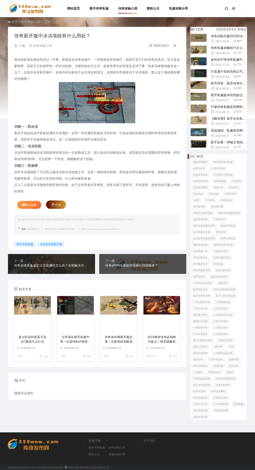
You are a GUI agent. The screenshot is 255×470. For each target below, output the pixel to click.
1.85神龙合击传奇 (202, 283)
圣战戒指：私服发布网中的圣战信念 (229, 130)
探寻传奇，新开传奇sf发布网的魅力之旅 (229, 83)
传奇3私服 (226, 200)
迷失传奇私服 (228, 225)
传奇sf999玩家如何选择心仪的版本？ (131, 265)
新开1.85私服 (228, 238)
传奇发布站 (199, 206)
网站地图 (71, 467)
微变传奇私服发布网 (204, 225)
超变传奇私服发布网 (204, 238)
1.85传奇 (218, 346)
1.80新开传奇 (220, 251)
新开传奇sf (199, 276)
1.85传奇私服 (218, 168)
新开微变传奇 (200, 264)
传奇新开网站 (200, 187)
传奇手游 (218, 187)
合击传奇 (198, 193)
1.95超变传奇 (200, 327)
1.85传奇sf (219, 219)
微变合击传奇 (200, 321)
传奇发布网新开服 (51, 244)
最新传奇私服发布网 (229, 213)
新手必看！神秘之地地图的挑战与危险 (229, 142)
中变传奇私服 (221, 410)
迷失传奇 (234, 365)
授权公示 (153, 8)
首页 (14, 22)
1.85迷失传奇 (220, 308)
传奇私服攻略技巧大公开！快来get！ (229, 48)
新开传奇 (221, 232)
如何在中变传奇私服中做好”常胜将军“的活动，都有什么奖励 (229, 60)
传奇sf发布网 (223, 385)
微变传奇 (151, 356)
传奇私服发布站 (221, 257)
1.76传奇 (210, 200)
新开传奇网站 (218, 391)
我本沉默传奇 (223, 270)
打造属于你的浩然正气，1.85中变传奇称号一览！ (229, 71)
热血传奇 (223, 283)
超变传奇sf (199, 168)
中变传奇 (236, 181)
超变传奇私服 (200, 219)
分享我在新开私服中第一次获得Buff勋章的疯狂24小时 (75, 339)
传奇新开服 (217, 206)
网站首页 (73, 8)
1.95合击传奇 (225, 340)
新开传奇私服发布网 (224, 289)
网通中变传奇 (200, 353)
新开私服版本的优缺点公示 (229, 95)
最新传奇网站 (200, 162)
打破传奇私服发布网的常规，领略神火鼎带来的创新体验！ (229, 107)
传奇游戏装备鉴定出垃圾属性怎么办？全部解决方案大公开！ (51, 265)
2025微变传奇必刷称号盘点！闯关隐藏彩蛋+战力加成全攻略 (161, 339)
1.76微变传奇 (220, 334)
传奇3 (196, 200)
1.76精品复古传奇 (223, 315)
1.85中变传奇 (221, 321)
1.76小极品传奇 (201, 302)
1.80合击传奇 (221, 397)
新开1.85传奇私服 (225, 295)
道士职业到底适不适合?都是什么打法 (32, 339)
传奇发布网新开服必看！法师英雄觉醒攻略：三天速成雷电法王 (119, 339)
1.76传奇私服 (220, 404)
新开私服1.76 (200, 251)
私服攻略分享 (178, 8)
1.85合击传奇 (200, 404)
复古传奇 (234, 187)
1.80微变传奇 (223, 302)
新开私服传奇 (200, 397)
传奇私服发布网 (201, 378)
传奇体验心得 (127, 8)
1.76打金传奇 (200, 308)
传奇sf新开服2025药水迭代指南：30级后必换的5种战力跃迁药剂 (229, 36)
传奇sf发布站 (200, 257)
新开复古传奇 (200, 315)
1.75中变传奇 (200, 334)
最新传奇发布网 (219, 276)
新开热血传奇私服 (223, 162)
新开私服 (218, 264)
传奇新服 (213, 193)
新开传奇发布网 (201, 295)
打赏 (56, 205)
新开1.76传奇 (200, 346)
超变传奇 (233, 359)
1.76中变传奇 (216, 359)
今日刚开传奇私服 (223, 174)
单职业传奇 (215, 372)
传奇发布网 (199, 391)
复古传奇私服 (200, 410)
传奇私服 (218, 365)
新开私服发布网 (201, 270)
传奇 (231, 346)
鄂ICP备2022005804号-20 (94, 467)
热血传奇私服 (200, 174)
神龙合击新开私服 (202, 213)
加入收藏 (29, 204)
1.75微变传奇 (220, 327)
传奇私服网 (220, 181)
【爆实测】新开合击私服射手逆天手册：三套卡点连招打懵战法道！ (229, 118)
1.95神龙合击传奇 (223, 353)
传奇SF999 (230, 193)
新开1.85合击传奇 (202, 340)
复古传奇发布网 (201, 385)
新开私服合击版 (201, 232)
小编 (22, 46)
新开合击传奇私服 (223, 244)
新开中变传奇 (200, 365)
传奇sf (230, 372)
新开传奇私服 (99, 8)
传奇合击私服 (200, 181)
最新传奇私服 (200, 244)
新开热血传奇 (200, 289)
